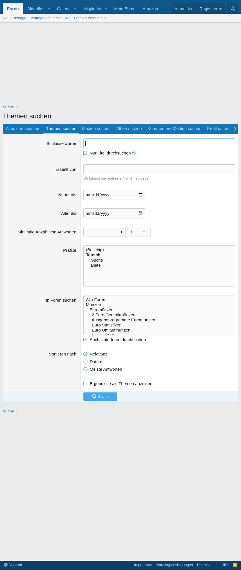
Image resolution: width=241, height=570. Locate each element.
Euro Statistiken (159, 324)
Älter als (68, 213)
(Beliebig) (159, 249)
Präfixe (69, 250)
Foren (13, 8)
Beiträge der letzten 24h (50, 18)
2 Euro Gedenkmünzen (159, 314)
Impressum (143, 564)
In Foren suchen (61, 299)
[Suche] (232, 8)
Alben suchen (129, 128)
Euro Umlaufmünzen (159, 329)
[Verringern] (144, 232)
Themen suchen (61, 128)
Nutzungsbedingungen (174, 564)
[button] (49, 8)
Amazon (150, 8)
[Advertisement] (120, 64)
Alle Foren (159, 299)
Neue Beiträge (14, 18)
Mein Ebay (124, 8)
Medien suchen (96, 128)
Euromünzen (159, 309)
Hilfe (225, 564)
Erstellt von (65, 169)
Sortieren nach (62, 353)
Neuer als (67, 194)
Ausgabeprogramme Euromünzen (159, 319)
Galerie (63, 8)
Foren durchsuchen (90, 18)
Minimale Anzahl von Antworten (47, 231)
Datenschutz (207, 564)
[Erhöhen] (132, 232)
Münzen (159, 304)
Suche (159, 259)
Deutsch (13, 564)
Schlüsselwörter (61, 143)
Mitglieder (92, 8)
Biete (159, 265)
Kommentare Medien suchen (175, 128)
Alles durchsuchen (23, 128)
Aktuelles (35, 8)
